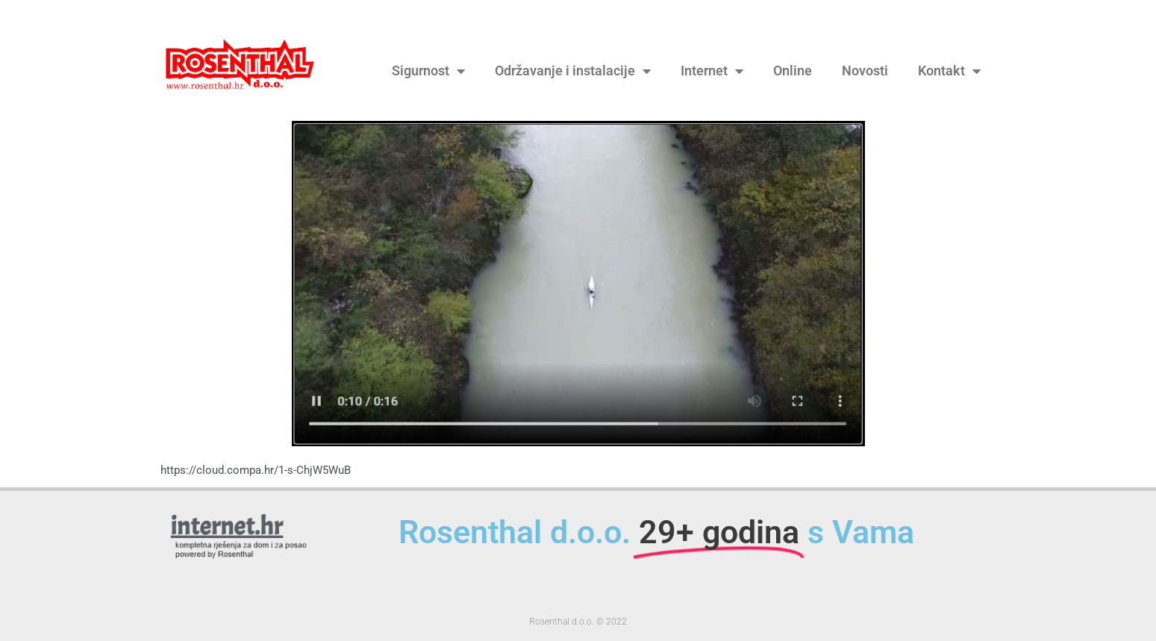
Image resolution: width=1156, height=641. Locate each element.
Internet (712, 70)
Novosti (865, 70)
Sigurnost (428, 70)
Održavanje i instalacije (573, 70)
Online (792, 70)
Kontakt (949, 70)
